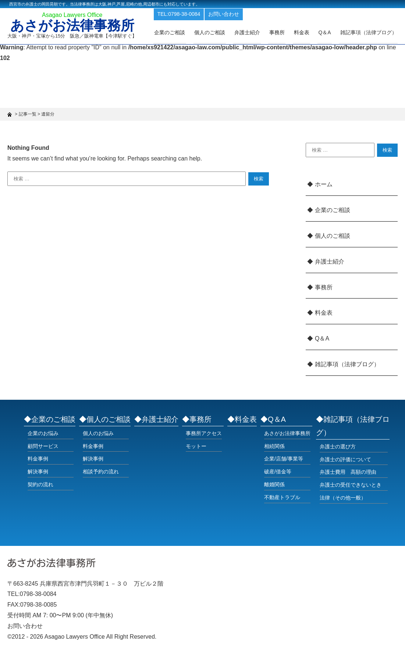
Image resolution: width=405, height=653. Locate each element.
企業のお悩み (43, 433)
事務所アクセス (204, 433)
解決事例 (38, 471)
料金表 (306, 32)
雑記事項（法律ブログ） (369, 32)
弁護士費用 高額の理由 (348, 472)
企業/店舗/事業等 (283, 459)
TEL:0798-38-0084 (191, 14)
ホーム (324, 184)
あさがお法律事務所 (74, 26)
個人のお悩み (98, 433)
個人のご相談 (219, 32)
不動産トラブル (282, 497)
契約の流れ (40, 484)
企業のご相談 (181, 32)
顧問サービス (43, 446)
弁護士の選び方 (338, 446)
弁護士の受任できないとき (350, 485)
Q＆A (322, 338)
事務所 (283, 32)
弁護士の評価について (345, 459)
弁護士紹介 (255, 32)
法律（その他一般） (343, 498)
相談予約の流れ (101, 471)
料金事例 (38, 459)
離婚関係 (274, 484)
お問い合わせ (236, 14)
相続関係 (274, 446)
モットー (196, 446)
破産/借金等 (277, 471)
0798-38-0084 (38, 594)
